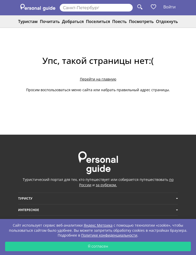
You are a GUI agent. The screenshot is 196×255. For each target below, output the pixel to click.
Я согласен (98, 246)
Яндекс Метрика (98, 225)
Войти (169, 7)
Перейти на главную (98, 79)
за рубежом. (106, 184)
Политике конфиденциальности (109, 235)
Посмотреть (141, 21)
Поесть (119, 21)
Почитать (50, 21)
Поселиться (98, 21)
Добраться (73, 21)
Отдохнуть (167, 21)
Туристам (28, 21)
